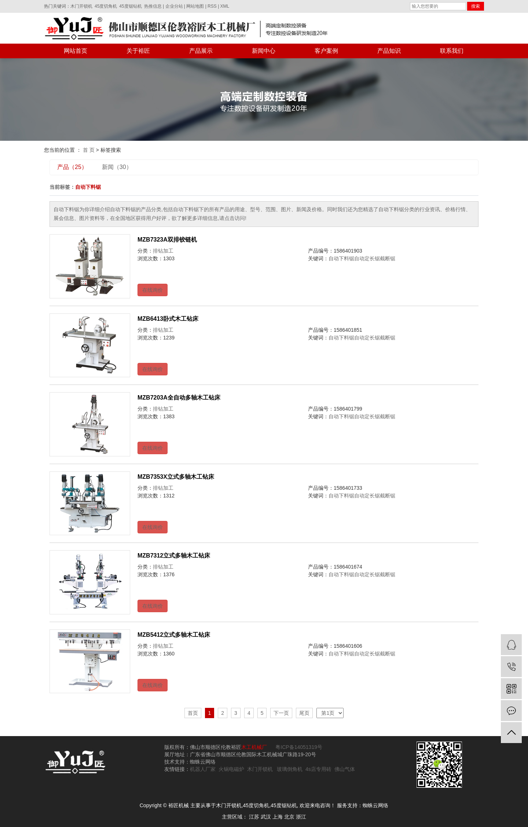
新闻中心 (263, 51)
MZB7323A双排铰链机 (167, 239)
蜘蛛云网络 (375, 805)
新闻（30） (117, 167)
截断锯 (387, 258)
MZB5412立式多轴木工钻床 (174, 635)
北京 (289, 817)
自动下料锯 (341, 258)
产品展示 (201, 51)
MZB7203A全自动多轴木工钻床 (179, 397)
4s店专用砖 (318, 769)
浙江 (301, 817)
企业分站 (174, 6)
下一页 (281, 713)
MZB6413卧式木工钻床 (168, 319)
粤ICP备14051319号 (298, 747)
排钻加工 (163, 251)
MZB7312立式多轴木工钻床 (174, 555)
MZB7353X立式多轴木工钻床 (176, 477)
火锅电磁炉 (231, 769)
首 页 (89, 150)
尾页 (304, 713)
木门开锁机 (81, 6)
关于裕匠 (138, 51)
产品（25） (72, 167)
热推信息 (153, 6)
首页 (193, 713)
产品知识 (389, 51)
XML (225, 6)
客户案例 (326, 51)
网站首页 (75, 51)
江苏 (254, 817)
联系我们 (451, 51)
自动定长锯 (367, 258)
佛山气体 (344, 769)
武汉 (266, 817)
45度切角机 (106, 6)
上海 (277, 817)
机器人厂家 (203, 769)
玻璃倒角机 (289, 769)
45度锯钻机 (130, 6)
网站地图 (195, 6)
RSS (212, 6)
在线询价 (152, 290)
